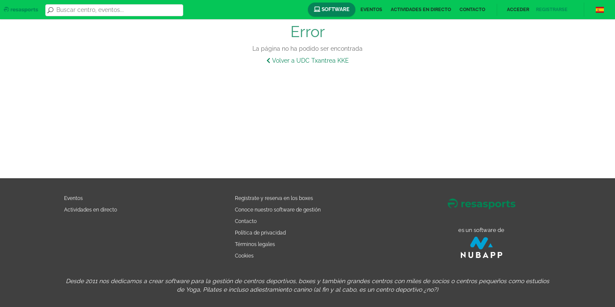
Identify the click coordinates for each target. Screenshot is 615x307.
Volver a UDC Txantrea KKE (307, 60)
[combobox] (118, 10)
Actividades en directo (421, 9)
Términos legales (255, 244)
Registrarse (552, 9)
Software (331, 9)
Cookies (244, 255)
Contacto (472, 9)
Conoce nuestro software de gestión (278, 209)
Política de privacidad (260, 232)
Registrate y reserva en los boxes (274, 198)
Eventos (371, 9)
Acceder (518, 9)
